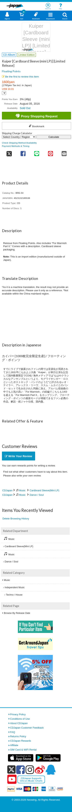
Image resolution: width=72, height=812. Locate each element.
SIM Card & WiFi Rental (23, 749)
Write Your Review (18, 456)
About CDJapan (19, 723)
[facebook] (20, 770)
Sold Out (25, 108)
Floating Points (11, 71)
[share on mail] (64, 152)
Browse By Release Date (17, 613)
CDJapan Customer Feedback (27, 727)
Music (22, 490)
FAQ (12, 732)
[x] (11, 770)
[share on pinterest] (50, 152)
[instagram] (30, 770)
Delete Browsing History (15, 518)
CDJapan (7, 490)
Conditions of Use (20, 718)
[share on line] (37, 152)
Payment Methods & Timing (15, 146)
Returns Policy (18, 736)
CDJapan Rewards (20, 740)
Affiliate (14, 745)
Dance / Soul (37, 494)
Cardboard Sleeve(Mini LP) (44, 490)
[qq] (50, 770)
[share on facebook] (23, 152)
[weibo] (40, 770)
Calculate (53, 136)
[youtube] (12, 779)
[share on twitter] (9, 152)
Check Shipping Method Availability (19, 142)
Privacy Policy (18, 714)
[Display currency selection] (4, 93)
